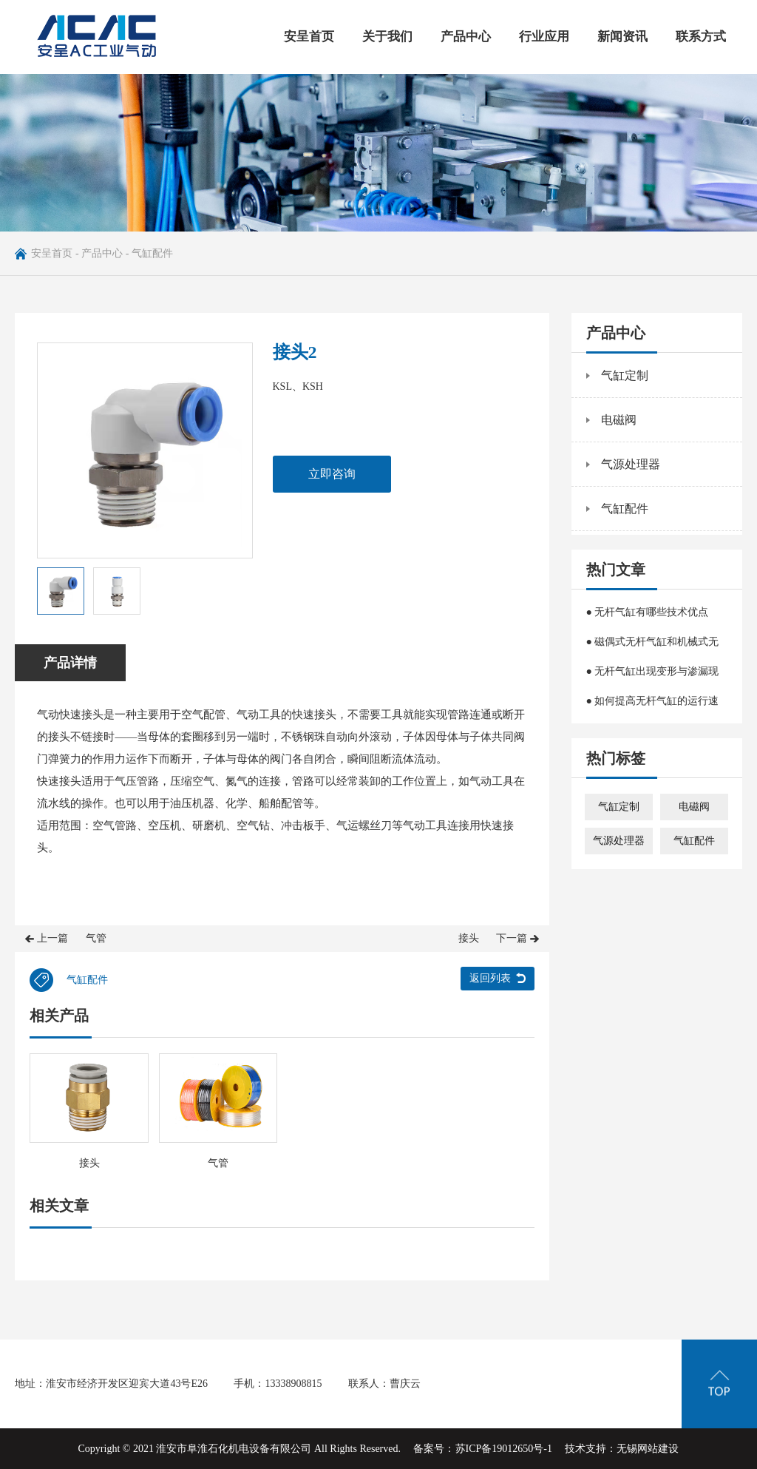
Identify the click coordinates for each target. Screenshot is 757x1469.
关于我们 (387, 37)
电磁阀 (619, 419)
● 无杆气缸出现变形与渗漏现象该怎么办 (652, 676)
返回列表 (490, 978)
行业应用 (544, 37)
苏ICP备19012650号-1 (503, 1448)
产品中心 (466, 37)
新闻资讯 (622, 37)
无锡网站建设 (648, 1448)
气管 (96, 938)
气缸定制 (624, 375)
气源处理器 (630, 464)
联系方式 (701, 37)
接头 (468, 938)
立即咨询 (332, 473)
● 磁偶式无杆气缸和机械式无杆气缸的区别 (652, 646)
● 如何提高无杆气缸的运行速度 (652, 705)
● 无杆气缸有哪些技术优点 (647, 612)
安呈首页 (309, 37)
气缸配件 (152, 253)
